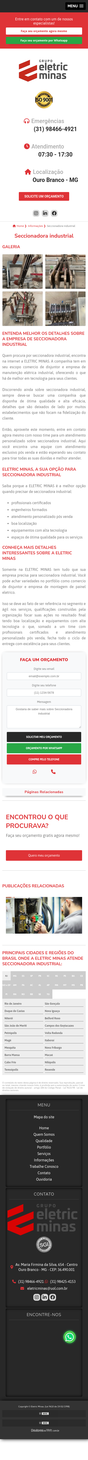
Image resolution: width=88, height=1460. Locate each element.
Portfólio (44, 1147)
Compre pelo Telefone (44, 759)
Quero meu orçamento (44, 855)
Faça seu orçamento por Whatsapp (43, 40)
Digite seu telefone (44, 685)
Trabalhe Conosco (44, 1166)
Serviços (44, 1154)
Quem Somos (43, 1134)
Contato (44, 1173)
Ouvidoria (44, 1179)
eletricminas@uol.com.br (43, 1288)
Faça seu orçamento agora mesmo (44, 31)
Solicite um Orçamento (44, 196)
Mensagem (44, 702)
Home (44, 1128)
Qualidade (44, 1141)
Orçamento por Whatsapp (44, 748)
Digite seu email (44, 669)
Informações (44, 1160)
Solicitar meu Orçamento (44, 737)
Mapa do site (44, 1117)
